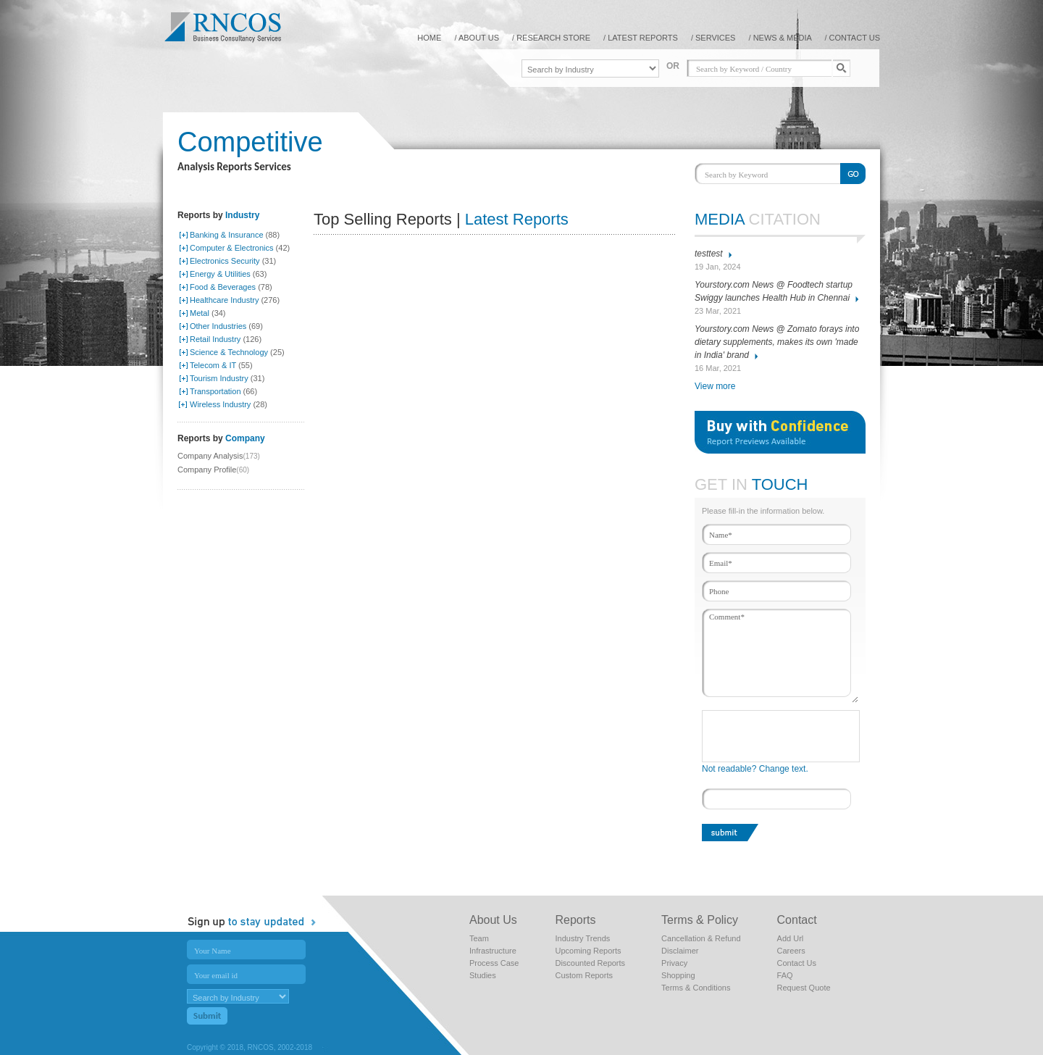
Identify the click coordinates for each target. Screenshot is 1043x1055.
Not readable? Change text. (755, 769)
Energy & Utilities (220, 274)
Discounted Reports (590, 963)
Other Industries (218, 326)
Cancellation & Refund (700, 938)
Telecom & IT (213, 365)
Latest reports (643, 37)
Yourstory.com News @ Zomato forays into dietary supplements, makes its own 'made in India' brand (777, 342)
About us (478, 37)
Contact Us (796, 963)
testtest (709, 254)
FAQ (785, 975)
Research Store (553, 37)
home (429, 37)
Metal (199, 313)
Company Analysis (210, 455)
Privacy (674, 963)
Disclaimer (679, 950)
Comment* (780, 656)
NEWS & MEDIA (783, 37)
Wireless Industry (220, 404)
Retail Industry (215, 339)
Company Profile (206, 469)
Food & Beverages (223, 287)
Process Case (494, 963)
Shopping (678, 975)
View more (715, 386)
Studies (482, 975)
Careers (791, 950)
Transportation (215, 391)
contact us (855, 37)
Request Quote (804, 987)
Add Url (790, 938)
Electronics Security (225, 261)
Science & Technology (229, 352)
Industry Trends (582, 938)
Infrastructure (492, 950)
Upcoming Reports (588, 950)
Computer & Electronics (232, 247)
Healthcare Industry (224, 300)
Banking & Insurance (227, 234)
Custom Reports (583, 975)
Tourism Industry (219, 378)
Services (715, 37)
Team (479, 938)
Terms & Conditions (695, 987)
